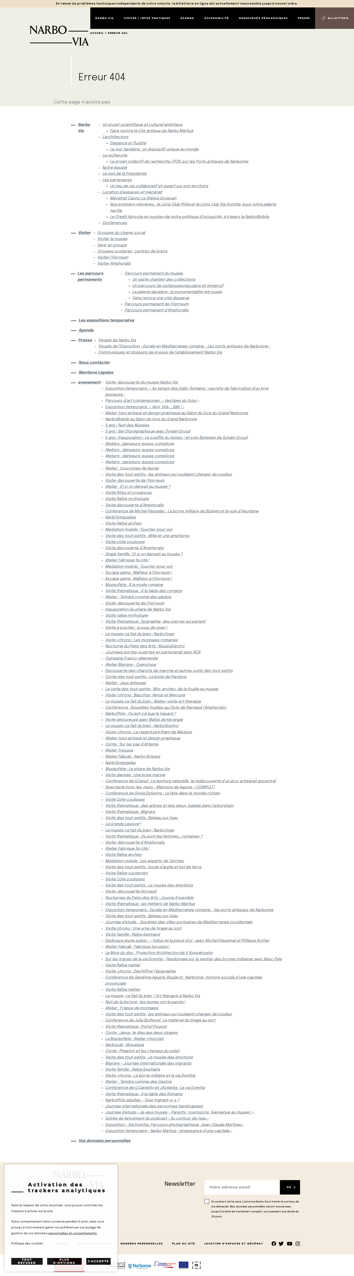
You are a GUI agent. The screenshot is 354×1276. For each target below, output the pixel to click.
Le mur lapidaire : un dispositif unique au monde (154, 149)
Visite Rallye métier (122, 965)
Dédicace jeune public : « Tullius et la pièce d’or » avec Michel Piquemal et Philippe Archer (187, 941)
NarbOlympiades (120, 517)
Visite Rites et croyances (128, 493)
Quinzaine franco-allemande (131, 658)
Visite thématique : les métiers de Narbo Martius (150, 904)
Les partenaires (117, 180)
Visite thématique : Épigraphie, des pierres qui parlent (155, 622)
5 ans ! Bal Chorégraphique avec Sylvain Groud (147, 431)
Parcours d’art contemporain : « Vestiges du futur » (152, 401)
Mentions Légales (96, 373)
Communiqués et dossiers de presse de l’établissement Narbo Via (160, 352)
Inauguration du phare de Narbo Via (137, 609)
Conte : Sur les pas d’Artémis (131, 744)
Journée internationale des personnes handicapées (154, 1106)
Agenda (187, 18)
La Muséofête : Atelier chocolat (134, 1039)
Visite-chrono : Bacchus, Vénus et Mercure (145, 695)
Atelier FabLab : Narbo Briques (132, 757)
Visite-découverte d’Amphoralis (135, 843)
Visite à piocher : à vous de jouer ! (136, 628)
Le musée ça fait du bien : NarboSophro (141, 726)
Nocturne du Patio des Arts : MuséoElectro (144, 646)
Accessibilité (216, 18)
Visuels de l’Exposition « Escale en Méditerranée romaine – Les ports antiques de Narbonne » (184, 346)
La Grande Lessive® (123, 824)
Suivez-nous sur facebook (273, 1243)
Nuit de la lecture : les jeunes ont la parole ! (145, 1002)
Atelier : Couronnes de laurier (132, 468)
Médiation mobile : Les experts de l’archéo (144, 861)
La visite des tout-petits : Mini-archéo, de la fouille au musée (161, 689)
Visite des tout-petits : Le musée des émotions (149, 885)
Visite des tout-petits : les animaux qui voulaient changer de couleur (168, 475)
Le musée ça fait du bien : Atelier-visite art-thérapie (153, 702)
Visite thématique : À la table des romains (143, 591)
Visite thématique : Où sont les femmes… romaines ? (153, 836)
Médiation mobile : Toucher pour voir (139, 530)
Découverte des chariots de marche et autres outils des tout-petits (169, 671)
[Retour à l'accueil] (45, 26)
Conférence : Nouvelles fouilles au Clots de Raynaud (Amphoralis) (166, 708)
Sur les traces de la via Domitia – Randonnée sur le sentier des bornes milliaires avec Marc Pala (193, 959)
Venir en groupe (112, 245)
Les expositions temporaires (106, 320)
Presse (304, 18)
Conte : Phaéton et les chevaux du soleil (142, 1051)
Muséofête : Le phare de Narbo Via (137, 769)
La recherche (114, 155)
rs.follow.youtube (289, 1243)
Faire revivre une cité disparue (160, 298)
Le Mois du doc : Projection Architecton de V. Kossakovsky (159, 953)
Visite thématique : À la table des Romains (144, 1094)
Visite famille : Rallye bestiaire (132, 935)
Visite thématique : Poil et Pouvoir (136, 1027)
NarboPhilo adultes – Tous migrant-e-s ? (142, 1100)
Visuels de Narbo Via (117, 340)
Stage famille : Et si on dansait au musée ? (143, 554)
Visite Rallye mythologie (127, 499)
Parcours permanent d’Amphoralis (157, 310)
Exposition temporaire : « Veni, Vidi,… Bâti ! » (144, 407)
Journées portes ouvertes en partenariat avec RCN (152, 652)
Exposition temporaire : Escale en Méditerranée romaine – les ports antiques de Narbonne (189, 910)
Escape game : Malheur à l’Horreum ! (138, 573)
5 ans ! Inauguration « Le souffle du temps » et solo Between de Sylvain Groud (176, 438)
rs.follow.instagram (297, 1243)
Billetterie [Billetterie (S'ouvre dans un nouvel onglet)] (338, 18)
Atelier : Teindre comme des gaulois (138, 597)
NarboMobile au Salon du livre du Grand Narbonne (151, 419)
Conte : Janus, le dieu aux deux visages (141, 1033)
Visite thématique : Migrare (130, 812)
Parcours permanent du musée (154, 274)
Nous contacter (94, 363)
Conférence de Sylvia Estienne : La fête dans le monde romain (162, 793)
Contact (61, 1243)
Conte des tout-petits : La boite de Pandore (145, 677)
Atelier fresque (119, 751)
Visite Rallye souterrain (126, 873)
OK (289, 1187)
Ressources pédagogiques (263, 18)
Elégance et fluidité (128, 143)
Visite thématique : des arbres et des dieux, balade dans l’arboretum (169, 806)
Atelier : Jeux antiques (125, 683)
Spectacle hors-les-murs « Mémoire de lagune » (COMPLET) (160, 787)
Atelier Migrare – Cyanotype (130, 665)
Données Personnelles (142, 1243)
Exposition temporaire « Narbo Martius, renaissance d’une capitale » (168, 1131)
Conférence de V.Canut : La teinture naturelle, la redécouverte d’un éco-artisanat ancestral (190, 781)
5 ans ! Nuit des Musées (127, 425)
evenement (88, 382)
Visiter (84, 233)
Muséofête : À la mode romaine (134, 585)
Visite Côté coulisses (125, 800)
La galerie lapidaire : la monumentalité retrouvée (177, 292)
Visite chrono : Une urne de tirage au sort (143, 929)
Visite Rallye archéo (123, 524)
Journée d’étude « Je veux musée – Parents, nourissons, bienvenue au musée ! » (179, 1112)
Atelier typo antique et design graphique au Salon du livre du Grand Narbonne (176, 413)
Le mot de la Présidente (124, 174)
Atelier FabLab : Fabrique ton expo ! (137, 947)
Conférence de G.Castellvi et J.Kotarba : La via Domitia (155, 1088)
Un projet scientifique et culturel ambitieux (142, 125)
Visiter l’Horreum (112, 257)
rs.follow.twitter (281, 1243)
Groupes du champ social (121, 233)
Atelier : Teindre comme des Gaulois (138, 1082)
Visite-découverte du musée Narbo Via (141, 382)
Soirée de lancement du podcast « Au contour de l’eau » (156, 1119)
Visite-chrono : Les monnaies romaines (141, 640)
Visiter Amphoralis (114, 264)
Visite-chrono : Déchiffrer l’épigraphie (140, 971)
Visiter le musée (112, 239)
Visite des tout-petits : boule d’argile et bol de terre (153, 867)
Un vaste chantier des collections (163, 280)
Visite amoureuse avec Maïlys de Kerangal (144, 720)
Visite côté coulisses (125, 542)
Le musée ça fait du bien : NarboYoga (139, 634)
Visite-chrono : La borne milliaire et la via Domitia (150, 1076)
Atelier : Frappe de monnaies (131, 1008)
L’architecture (115, 137)
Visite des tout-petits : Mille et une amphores (147, 536)
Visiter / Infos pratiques (147, 18)
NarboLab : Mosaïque (124, 1045)
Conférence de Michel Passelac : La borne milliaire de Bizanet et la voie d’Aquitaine (182, 511)
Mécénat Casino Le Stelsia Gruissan (143, 198)
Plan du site (183, 1243)
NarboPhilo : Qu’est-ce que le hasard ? (140, 714)
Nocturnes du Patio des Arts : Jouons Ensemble (149, 898)
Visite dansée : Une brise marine (135, 775)
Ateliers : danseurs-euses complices (139, 444)
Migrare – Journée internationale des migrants (148, 1063)
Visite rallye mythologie (126, 616)
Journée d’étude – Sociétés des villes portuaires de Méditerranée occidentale (178, 922)
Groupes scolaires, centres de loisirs (132, 251)
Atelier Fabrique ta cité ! (127, 560)
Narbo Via (104, 18)
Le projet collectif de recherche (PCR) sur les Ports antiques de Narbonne (179, 162)
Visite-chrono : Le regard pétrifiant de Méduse (148, 732)
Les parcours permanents (90, 277)
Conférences (114, 223)
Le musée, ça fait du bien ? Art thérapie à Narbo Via (152, 996)
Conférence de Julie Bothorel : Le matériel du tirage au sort (160, 1020)
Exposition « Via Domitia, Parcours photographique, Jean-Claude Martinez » (174, 1125)
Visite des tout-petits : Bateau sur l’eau (141, 818)
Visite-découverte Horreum (131, 892)
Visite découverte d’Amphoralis (134, 505)
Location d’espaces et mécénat (132, 192)
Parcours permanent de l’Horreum (156, 304)
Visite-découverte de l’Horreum (134, 481)
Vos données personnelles (104, 1141)
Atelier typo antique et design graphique (142, 738)
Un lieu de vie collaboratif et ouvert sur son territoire (159, 186)
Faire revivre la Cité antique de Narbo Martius (151, 131)
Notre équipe (114, 168)
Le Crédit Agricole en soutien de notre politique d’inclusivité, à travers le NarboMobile (190, 217)
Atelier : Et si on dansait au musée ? (137, 487)
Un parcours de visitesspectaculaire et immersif (177, 286)
